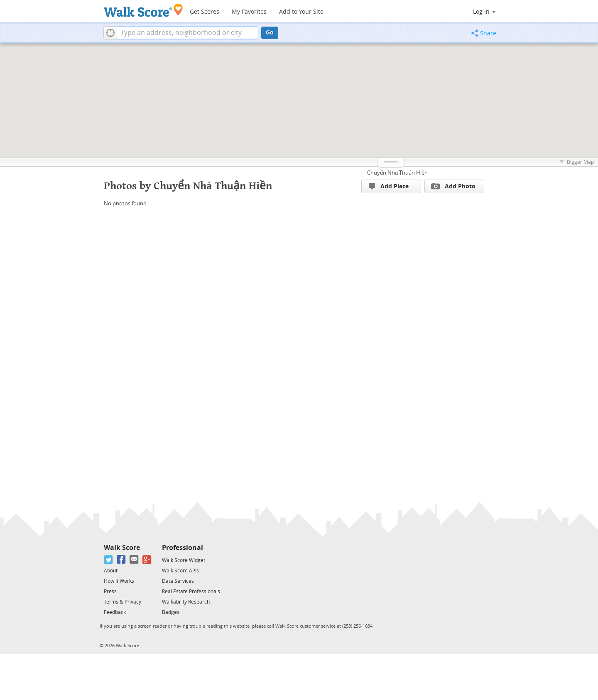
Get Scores (204, 11)
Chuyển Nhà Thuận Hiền (397, 173)
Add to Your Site (301, 11)
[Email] (134, 559)
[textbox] (187, 32)
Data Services (178, 581)
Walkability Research (186, 602)
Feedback (115, 612)
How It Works (119, 581)
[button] (110, 32)
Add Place (389, 186)
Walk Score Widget (183, 560)
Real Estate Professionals (191, 591)
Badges (170, 612)
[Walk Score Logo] (143, 10)
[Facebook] (121, 559)
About (111, 571)
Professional (182, 548)
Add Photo (453, 186)
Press (110, 591)
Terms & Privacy (122, 602)
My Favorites (249, 11)
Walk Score (122, 548)
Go (270, 32)
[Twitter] (108, 559)
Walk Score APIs (180, 571)
